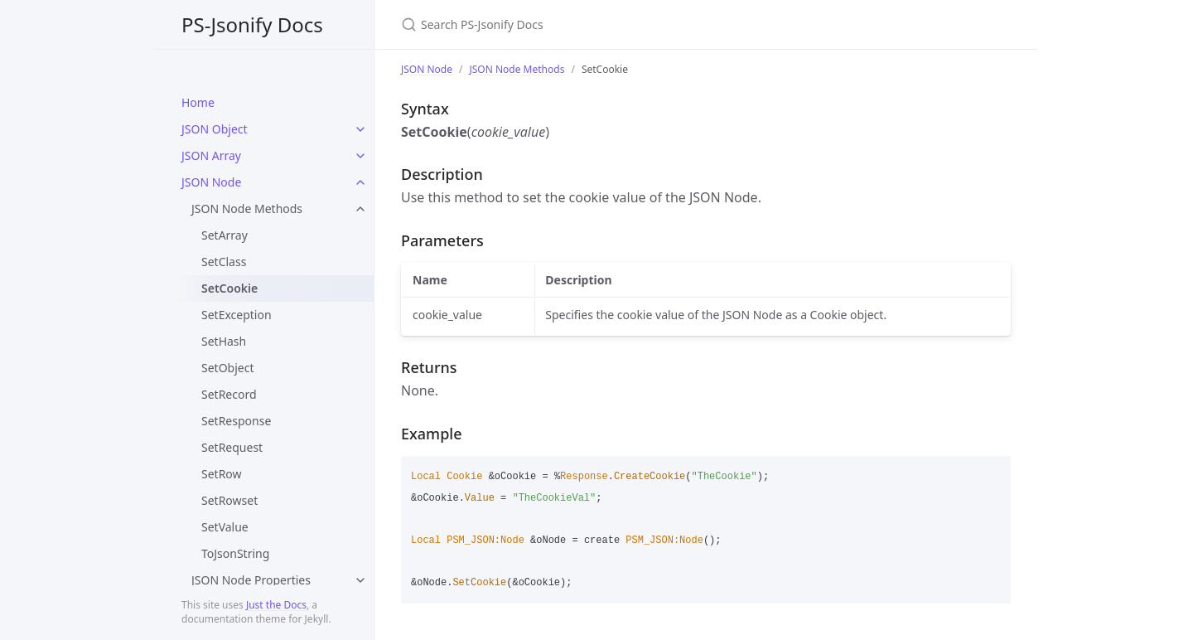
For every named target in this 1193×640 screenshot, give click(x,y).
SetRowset (229, 500)
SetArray (224, 235)
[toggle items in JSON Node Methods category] (360, 209)
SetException (236, 314)
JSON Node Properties (251, 580)
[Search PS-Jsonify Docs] (596, 24)
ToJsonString (235, 553)
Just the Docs (276, 605)
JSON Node (211, 182)
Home (198, 102)
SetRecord (229, 394)
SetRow (221, 474)
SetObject (227, 368)
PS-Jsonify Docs (252, 24)
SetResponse (236, 421)
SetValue (225, 527)
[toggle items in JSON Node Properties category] (360, 580)
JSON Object (214, 129)
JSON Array (211, 155)
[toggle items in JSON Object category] (360, 129)
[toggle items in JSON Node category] (360, 182)
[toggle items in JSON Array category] (360, 156)
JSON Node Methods (246, 208)
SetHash (223, 341)
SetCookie (229, 288)
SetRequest (232, 447)
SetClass (223, 261)
